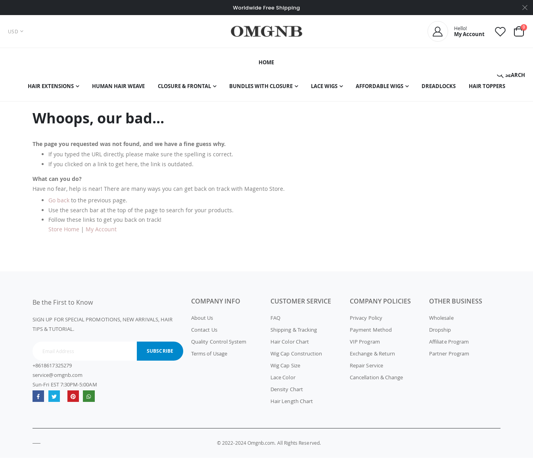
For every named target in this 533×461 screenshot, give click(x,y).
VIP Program (365, 344)
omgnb (73, 399)
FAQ (275, 321)
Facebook (38, 399)
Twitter (54, 399)
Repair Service (366, 368)
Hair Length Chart (291, 404)
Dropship (440, 332)
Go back (58, 203)
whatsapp (89, 399)
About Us (202, 321)
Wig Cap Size (285, 368)
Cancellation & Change (376, 380)
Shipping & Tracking (293, 332)
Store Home (63, 232)
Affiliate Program (449, 344)
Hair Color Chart (289, 344)
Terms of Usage (209, 356)
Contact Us (204, 332)
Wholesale (441, 321)
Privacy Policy (366, 321)
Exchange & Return (372, 356)
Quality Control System (218, 344)
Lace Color (282, 380)
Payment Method (371, 332)
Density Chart (286, 392)
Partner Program (449, 356)
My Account (101, 232)
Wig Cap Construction (296, 356)
